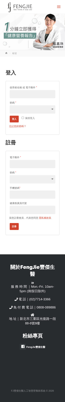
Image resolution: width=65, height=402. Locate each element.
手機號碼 (15, 187)
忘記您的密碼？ (17, 126)
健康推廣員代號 (18, 203)
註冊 (14, 226)
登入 (14, 119)
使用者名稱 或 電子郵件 (23, 87)
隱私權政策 (45, 217)
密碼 (13, 102)
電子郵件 (15, 157)
